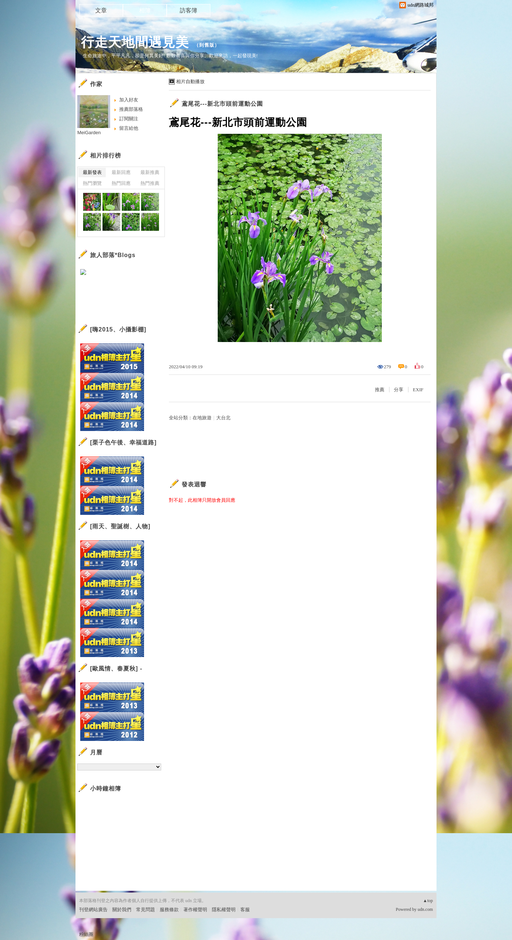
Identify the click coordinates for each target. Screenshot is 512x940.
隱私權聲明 (224, 909)
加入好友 (128, 99)
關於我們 (121, 909)
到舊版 (206, 45)
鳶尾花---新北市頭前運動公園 (222, 104)
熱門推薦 (149, 183)
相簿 (145, 10)
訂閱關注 (128, 118)
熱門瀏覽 (92, 183)
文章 (101, 10)
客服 (245, 909)
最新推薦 (149, 172)
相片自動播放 (190, 81)
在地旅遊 (202, 417)
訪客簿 (188, 10)
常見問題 (145, 909)
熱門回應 (121, 183)
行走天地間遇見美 (135, 42)
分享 (398, 389)
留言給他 (128, 128)
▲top (428, 900)
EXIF (418, 389)
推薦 (379, 389)
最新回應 (121, 172)
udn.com (425, 909)
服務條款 (169, 909)
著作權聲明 (195, 909)
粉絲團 (86, 934)
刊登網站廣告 (93, 909)
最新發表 (92, 172)
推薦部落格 (131, 109)
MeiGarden (89, 132)
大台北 (223, 417)
